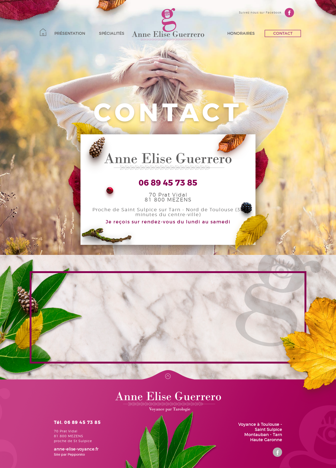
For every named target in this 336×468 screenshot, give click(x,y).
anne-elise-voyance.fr (76, 449)
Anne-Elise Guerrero (168, 24)
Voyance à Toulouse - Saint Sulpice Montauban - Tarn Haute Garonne (260, 432)
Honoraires (241, 33)
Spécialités (111, 33)
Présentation (69, 33)
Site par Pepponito (69, 454)
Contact (283, 33)
